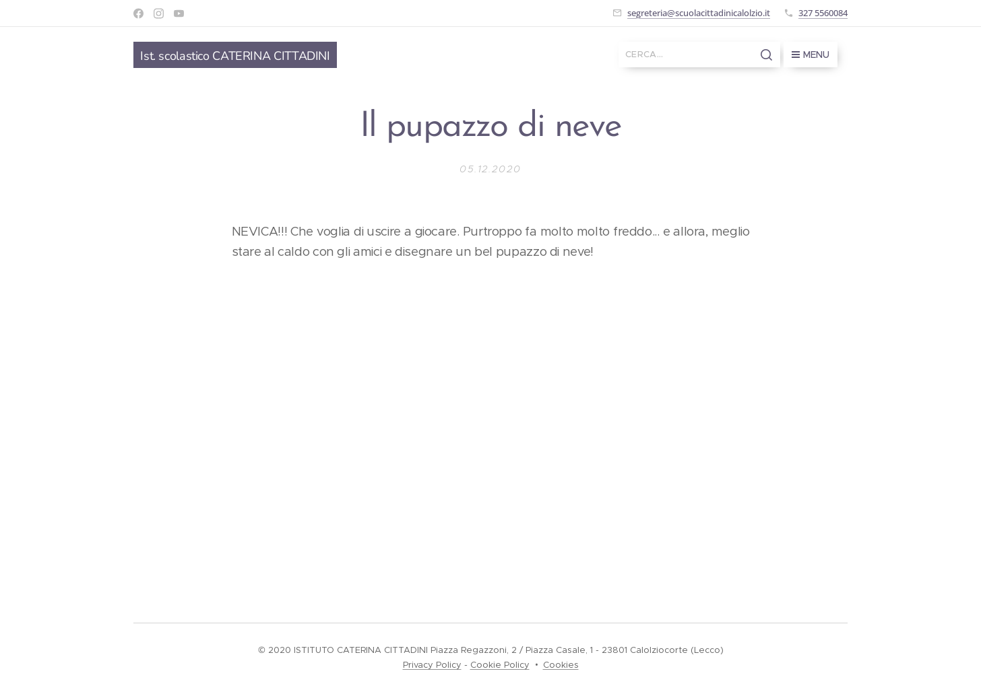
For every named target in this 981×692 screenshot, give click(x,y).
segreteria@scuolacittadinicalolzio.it (698, 13)
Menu (810, 54)
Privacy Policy (432, 664)
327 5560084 (823, 13)
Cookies (561, 664)
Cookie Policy (500, 664)
